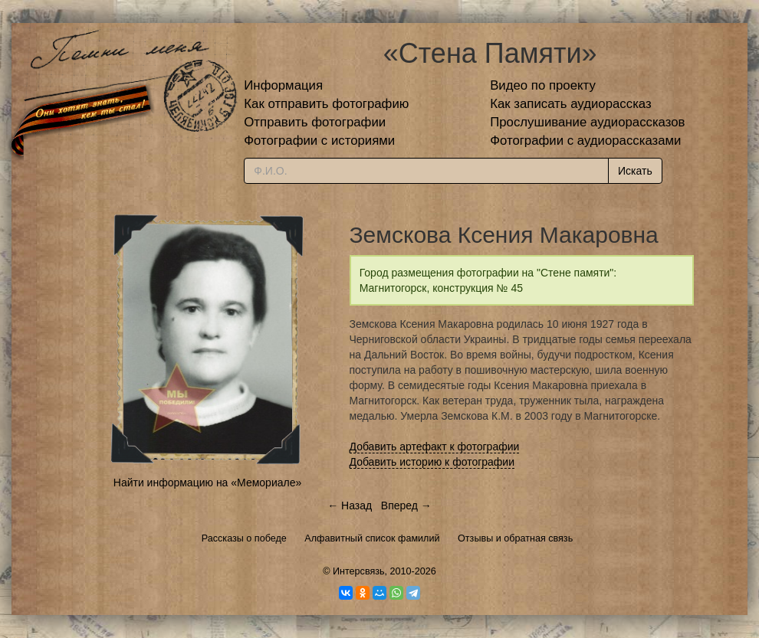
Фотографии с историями (319, 140)
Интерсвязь (359, 571)
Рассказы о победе (244, 538)
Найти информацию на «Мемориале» (207, 482)
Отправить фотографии (315, 122)
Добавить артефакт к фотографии (435, 446)
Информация (283, 85)
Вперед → (406, 505)
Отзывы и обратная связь (515, 538)
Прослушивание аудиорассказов (587, 122)
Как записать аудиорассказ (571, 104)
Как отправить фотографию (326, 104)
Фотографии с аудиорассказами (585, 140)
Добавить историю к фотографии (432, 462)
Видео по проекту (543, 85)
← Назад (349, 505)
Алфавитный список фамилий (371, 538)
